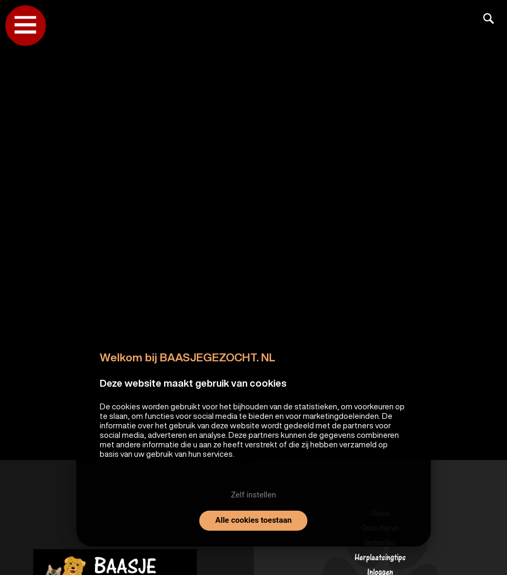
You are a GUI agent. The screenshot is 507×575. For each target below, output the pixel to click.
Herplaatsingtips (380, 559)
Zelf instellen (253, 495)
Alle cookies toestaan (253, 520)
